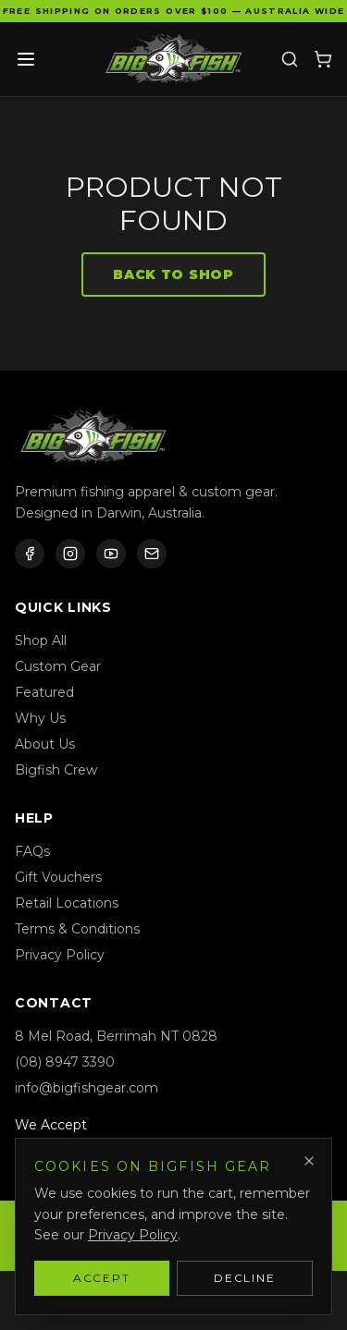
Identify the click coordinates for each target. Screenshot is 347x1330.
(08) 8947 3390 (65, 1062)
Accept (101, 1278)
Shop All (41, 640)
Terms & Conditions (77, 929)
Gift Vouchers (58, 877)
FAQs (32, 851)
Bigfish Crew (56, 770)
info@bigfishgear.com (86, 1088)
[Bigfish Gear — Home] (174, 59)
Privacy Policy (60, 954)
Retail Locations (66, 903)
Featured (44, 692)
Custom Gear (58, 666)
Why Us (40, 718)
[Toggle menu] (25, 59)
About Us (45, 744)
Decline (245, 1278)
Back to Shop (173, 274)
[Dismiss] (309, 1160)
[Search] (289, 59)
